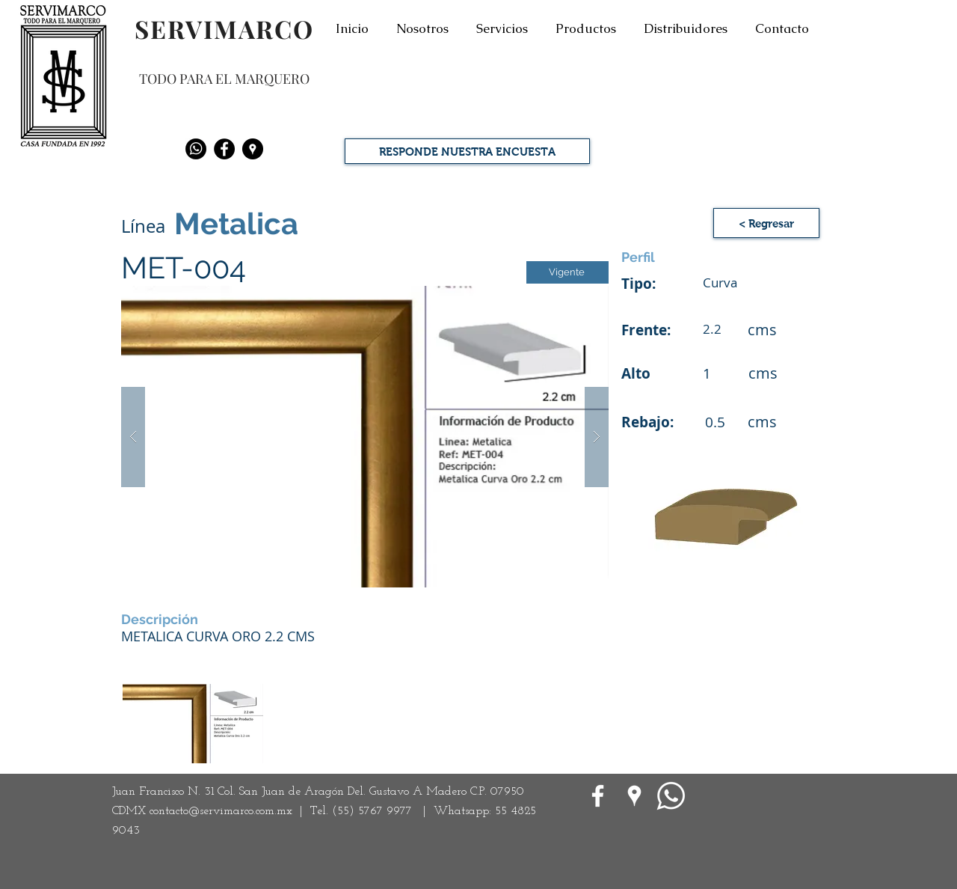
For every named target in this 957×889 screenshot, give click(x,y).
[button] (365, 436)
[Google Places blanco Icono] (634, 795)
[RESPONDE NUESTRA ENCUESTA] (467, 151)
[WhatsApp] (671, 795)
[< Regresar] (766, 223)
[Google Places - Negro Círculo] (252, 148)
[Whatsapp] (195, 148)
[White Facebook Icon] (597, 795)
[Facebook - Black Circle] (224, 148)
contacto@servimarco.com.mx (221, 811)
